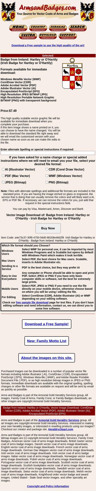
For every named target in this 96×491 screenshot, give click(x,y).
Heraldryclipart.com (60, 429)
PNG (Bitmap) (58, 182)
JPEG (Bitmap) (15, 182)
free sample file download (32, 302)
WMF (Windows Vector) (65, 176)
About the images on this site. (46, 358)
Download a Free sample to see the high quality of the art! (48, 45)
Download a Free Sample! (46, 324)
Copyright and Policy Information (48, 486)
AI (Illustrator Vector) (20, 169)
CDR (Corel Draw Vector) (66, 169)
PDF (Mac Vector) (17, 176)
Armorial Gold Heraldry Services (58, 420)
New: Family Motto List (46, 341)
